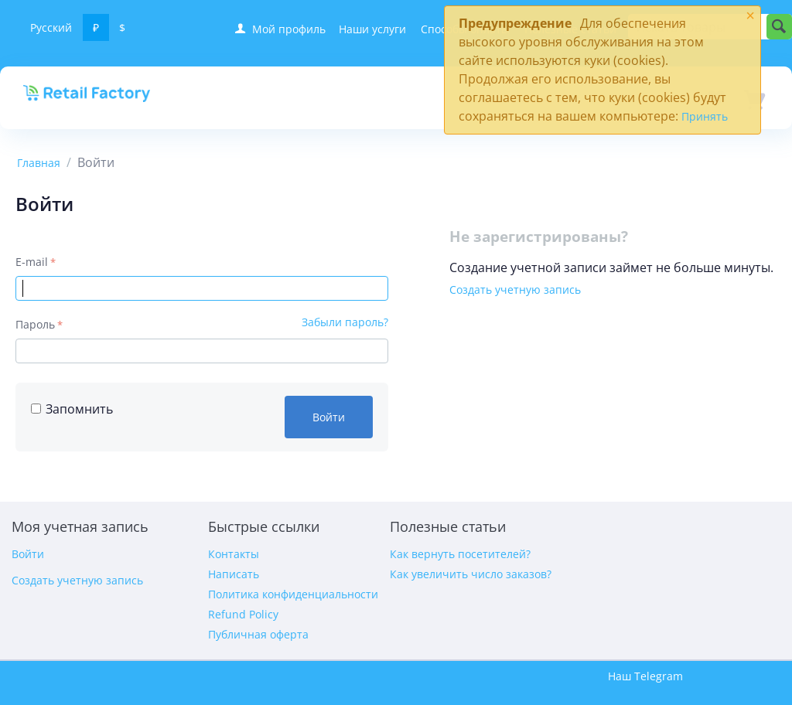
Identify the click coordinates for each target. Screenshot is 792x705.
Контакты (233, 554)
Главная (38, 162)
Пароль (35, 324)
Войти (328, 417)
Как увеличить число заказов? (470, 574)
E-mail (31, 261)
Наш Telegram (645, 676)
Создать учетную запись (515, 289)
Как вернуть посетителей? (460, 554)
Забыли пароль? (345, 322)
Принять (704, 116)
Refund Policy (243, 614)
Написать (233, 574)
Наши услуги (372, 29)
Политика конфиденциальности (293, 594)
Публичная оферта (258, 634)
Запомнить (72, 408)
